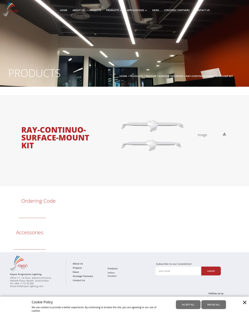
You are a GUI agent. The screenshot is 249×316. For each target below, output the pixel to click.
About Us (78, 10)
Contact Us (202, 10)
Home (63, 10)
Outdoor (112, 275)
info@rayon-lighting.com (30, 286)
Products (112, 10)
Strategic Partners (177, 10)
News (155, 10)
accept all (188, 304)
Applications (135, 10)
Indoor (151, 76)
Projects (95, 10)
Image (203, 135)
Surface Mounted (170, 76)
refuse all (213, 304)
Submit (211, 270)
